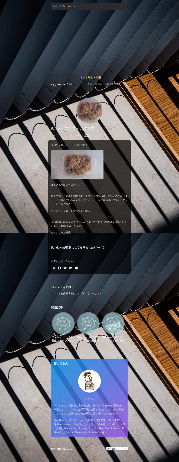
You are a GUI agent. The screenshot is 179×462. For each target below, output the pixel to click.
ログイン (83, 293)
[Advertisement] (89, 42)
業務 (86, 135)
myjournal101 (61, 84)
